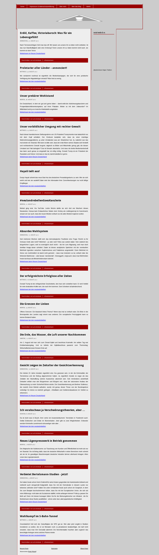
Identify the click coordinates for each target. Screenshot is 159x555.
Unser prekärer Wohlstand (37, 95)
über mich (62, 6)
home (22, 6)
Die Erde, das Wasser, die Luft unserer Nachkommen (53, 334)
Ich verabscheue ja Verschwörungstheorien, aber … (52, 410)
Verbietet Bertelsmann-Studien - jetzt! (44, 474)
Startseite (54, 548)
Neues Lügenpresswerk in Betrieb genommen (48, 440)
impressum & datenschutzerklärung (42, 6)
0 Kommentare (48, 60)
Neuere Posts (24, 548)
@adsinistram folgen (99, 70)
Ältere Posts (84, 548)
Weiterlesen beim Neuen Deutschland (33, 157)
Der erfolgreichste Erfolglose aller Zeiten (46, 276)
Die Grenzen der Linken (34, 303)
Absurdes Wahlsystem (34, 231)
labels (88, 6)
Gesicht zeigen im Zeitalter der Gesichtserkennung (52, 365)
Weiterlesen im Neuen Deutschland (32, 53)
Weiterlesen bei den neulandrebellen (33, 81)
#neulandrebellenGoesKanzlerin (40, 200)
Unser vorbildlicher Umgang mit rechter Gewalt (50, 126)
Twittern (109, 70)
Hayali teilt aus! (30, 171)
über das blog (76, 6)
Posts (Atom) (32, 551)
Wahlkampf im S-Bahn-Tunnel (39, 516)
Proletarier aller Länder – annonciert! (43, 67)
